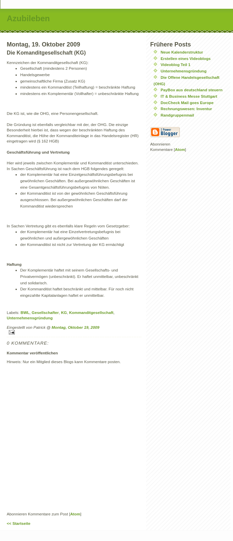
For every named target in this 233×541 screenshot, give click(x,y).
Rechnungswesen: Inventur (186, 108)
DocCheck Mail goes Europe (187, 102)
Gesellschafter (45, 312)
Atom (75, 514)
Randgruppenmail (177, 115)
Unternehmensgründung (30, 318)
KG (64, 312)
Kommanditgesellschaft (91, 312)
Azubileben (28, 18)
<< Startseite (18, 523)
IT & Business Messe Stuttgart (189, 96)
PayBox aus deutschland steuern (192, 90)
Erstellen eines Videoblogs (186, 58)
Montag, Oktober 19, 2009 (75, 327)
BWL (25, 312)
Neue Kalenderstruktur (182, 52)
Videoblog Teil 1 (176, 64)
